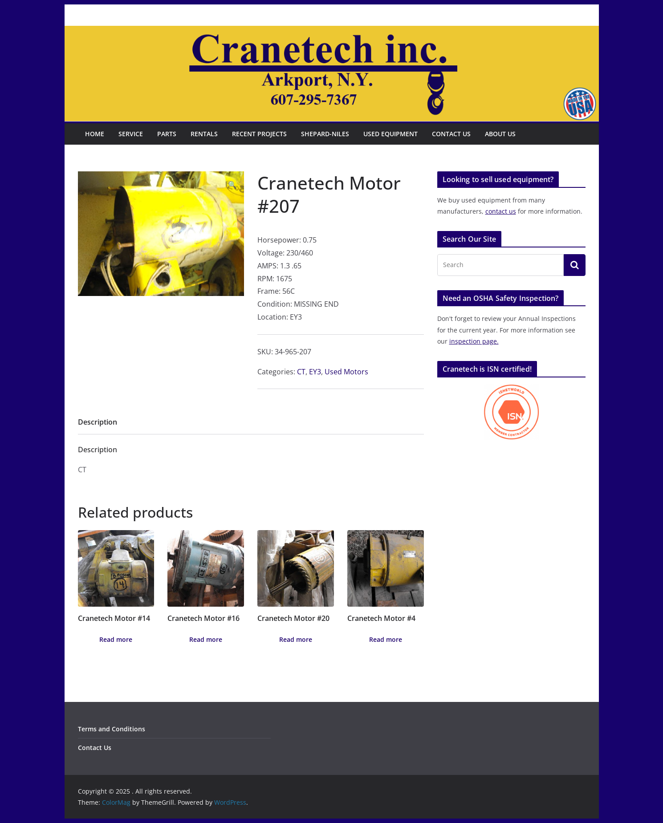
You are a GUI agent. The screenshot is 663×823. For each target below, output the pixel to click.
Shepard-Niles (325, 134)
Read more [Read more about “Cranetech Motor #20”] (295, 639)
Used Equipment (390, 134)
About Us (500, 134)
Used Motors (346, 372)
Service (130, 134)
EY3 (315, 372)
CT (301, 372)
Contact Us (451, 134)
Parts (166, 134)
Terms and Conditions (111, 729)
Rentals (204, 134)
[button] (232, 184)
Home (94, 134)
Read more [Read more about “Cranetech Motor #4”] (385, 639)
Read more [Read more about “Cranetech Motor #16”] (205, 639)
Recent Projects (259, 134)
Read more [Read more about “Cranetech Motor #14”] (115, 639)
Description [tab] (97, 422)
